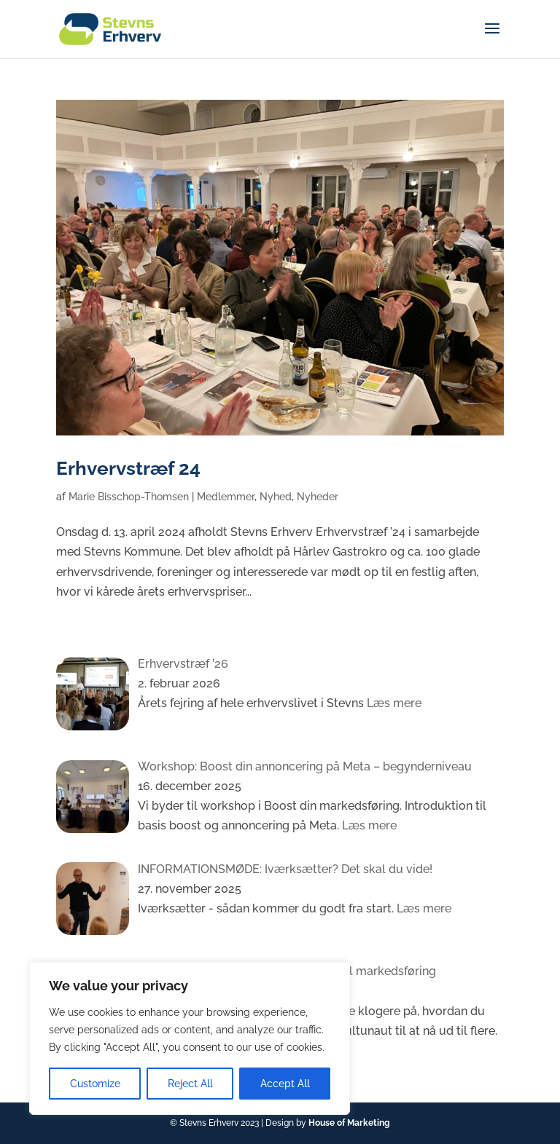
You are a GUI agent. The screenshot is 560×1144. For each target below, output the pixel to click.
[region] (189, 1038)
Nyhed (276, 496)
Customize (95, 1083)
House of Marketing (349, 1123)
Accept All (285, 1083)
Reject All (190, 1083)
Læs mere (392, 703)
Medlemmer (225, 496)
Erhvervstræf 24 (128, 468)
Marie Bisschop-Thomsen (129, 496)
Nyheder (317, 496)
